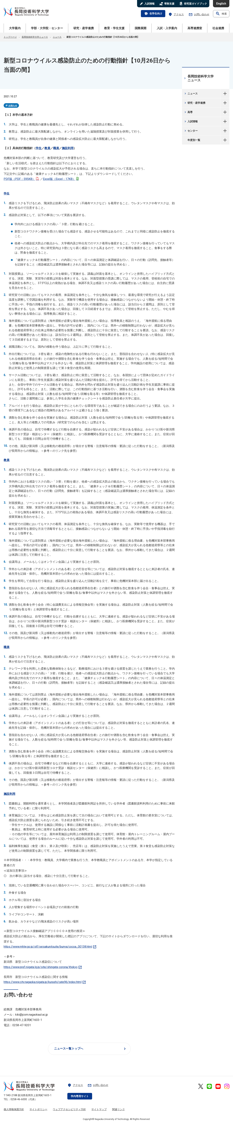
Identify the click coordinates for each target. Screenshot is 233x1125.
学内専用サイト (80, 1096)
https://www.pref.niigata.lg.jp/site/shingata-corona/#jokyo (43, 967)
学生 (39, 148)
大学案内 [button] (15, 28)
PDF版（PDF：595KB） (21, 179)
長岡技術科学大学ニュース (35, 37)
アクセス (176, 14)
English (221, 3)
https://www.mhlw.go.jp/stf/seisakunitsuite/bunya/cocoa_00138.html (50, 946)
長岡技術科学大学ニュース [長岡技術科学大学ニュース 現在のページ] (198, 78)
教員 (47, 148)
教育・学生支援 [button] (114, 28)
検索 (221, 13)
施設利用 (68, 148)
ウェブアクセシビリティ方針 (69, 1109)
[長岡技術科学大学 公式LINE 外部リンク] (209, 1086)
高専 (188, 112)
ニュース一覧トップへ (90, 1048)
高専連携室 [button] (194, 28)
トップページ (10, 37)
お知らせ (11, 105)
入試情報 (191, 121)
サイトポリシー (38, 1109)
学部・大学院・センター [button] (47, 28)
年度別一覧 (224, 140)
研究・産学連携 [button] (83, 28)
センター (191, 131)
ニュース (57, 37)
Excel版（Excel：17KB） (61, 179)
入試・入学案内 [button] (167, 28)
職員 (56, 148)
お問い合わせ (199, 14)
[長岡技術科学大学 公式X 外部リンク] (200, 1086)
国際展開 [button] (140, 28)
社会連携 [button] (218, 28)
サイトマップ (99, 1109)
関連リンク (118, 1109)
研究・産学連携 (194, 103)
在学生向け (153, 13)
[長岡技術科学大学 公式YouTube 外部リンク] (218, 1086)
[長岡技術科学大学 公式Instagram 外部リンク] (226, 1086)
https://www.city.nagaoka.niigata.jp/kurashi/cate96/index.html (45, 982)
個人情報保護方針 (14, 1109)
